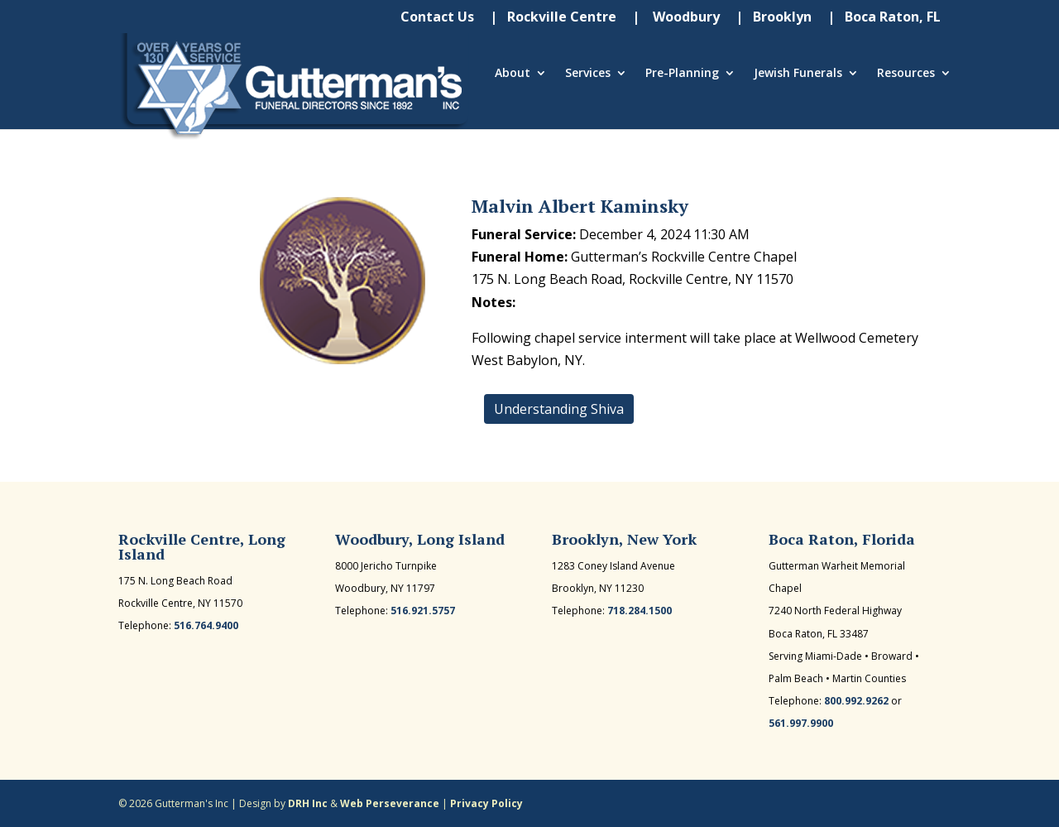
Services (588, 73)
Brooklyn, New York (624, 539)
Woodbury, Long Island (420, 539)
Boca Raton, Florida (842, 539)
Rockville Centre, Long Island (201, 546)
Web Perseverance (389, 803)
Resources (906, 73)
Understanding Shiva (559, 409)
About (512, 73)
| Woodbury (676, 18)
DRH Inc (308, 803)
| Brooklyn (774, 18)
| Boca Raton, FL (884, 18)
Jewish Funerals (798, 73)
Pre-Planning (682, 73)
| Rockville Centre (553, 18)
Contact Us (437, 18)
